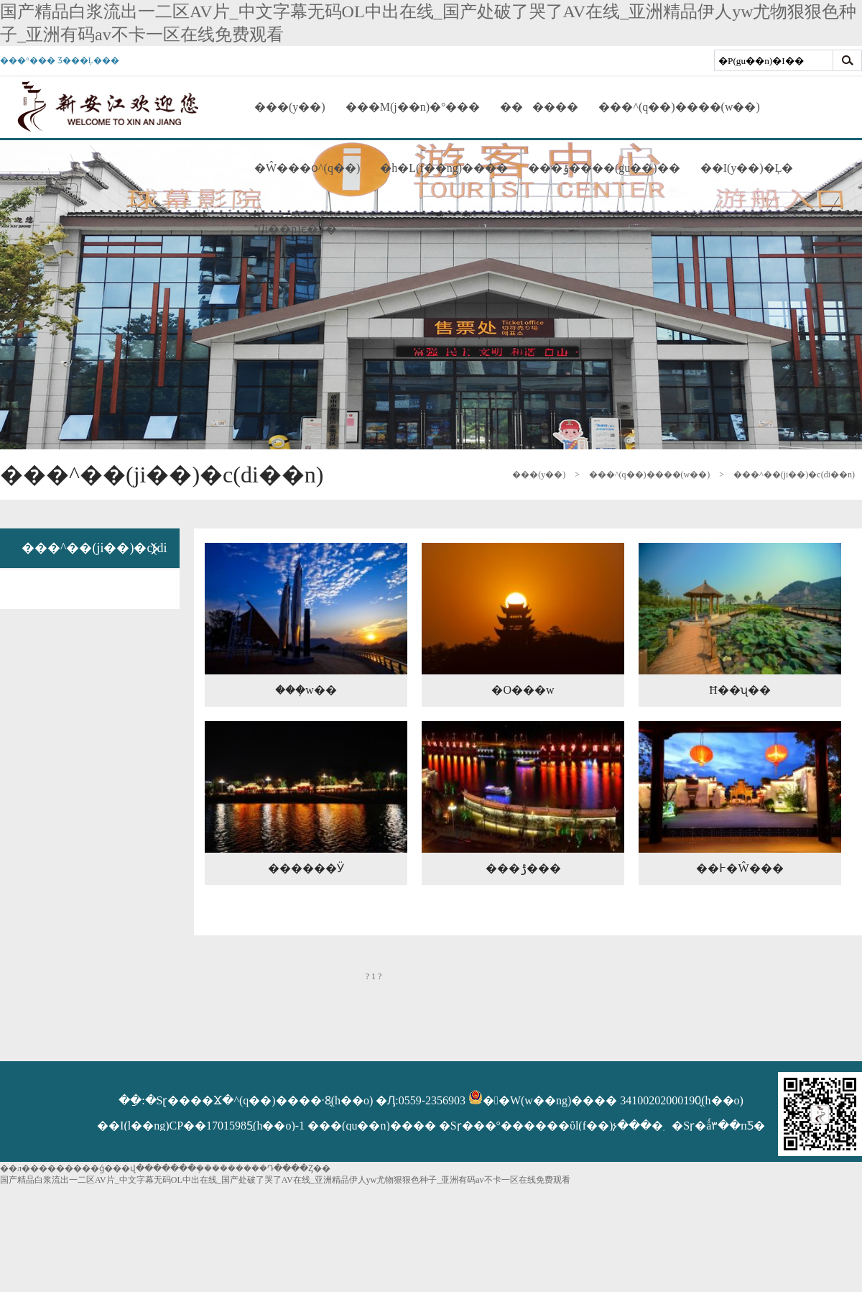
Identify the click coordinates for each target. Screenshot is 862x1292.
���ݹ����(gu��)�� (604, 168)
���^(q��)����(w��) (678, 107)
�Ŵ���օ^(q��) (307, 168)
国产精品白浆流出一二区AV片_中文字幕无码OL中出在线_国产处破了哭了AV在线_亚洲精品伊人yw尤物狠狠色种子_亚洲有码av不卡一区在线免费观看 (285, 1180)
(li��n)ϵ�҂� (295, 229)
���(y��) (289, 107)
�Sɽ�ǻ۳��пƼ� (718, 1125)
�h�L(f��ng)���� (444, 168)
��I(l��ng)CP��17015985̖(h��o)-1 (202, 1125)
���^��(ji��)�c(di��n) (794, 474)
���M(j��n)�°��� (413, 107)
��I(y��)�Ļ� (747, 168)
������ (539, 107)
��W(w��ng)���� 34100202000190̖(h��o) (605, 1100)
